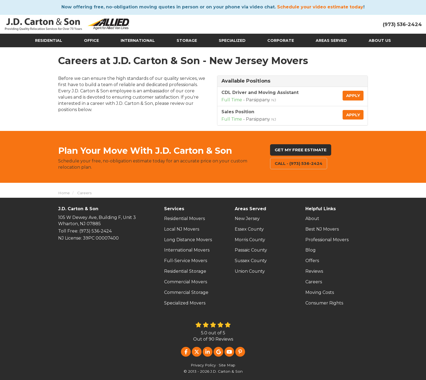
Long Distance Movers (188, 239)
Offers (312, 260)
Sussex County (251, 260)
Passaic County (251, 250)
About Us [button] (380, 40)
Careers (313, 281)
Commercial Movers (185, 281)
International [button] (138, 40)
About (312, 218)
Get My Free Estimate (301, 149)
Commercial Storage (186, 292)
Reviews (314, 271)
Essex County (249, 229)
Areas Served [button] (331, 40)
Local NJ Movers (181, 229)
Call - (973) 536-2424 (298, 163)
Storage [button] (187, 40)
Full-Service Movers (185, 260)
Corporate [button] (280, 40)
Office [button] (91, 40)
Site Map (227, 365)
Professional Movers (327, 239)
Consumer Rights (324, 303)
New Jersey (247, 218)
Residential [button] (48, 40)
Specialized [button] (232, 40)
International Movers (186, 250)
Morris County (250, 239)
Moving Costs (319, 292)
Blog (310, 250)
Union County (250, 271)
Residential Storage (185, 271)
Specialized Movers (184, 303)
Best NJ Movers (322, 229)
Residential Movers (184, 218)
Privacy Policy (203, 365)
